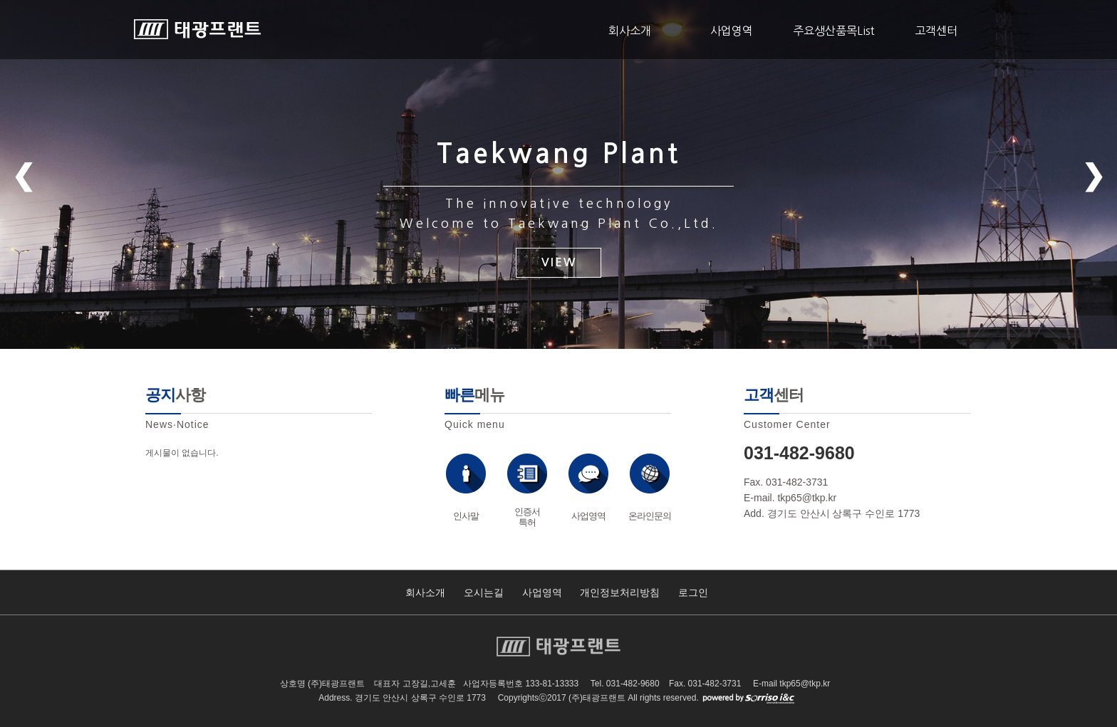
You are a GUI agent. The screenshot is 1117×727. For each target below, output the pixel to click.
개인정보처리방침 (620, 592)
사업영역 (731, 30)
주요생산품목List (834, 30)
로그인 (693, 592)
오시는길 (484, 592)
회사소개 (629, 30)
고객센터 (936, 30)
